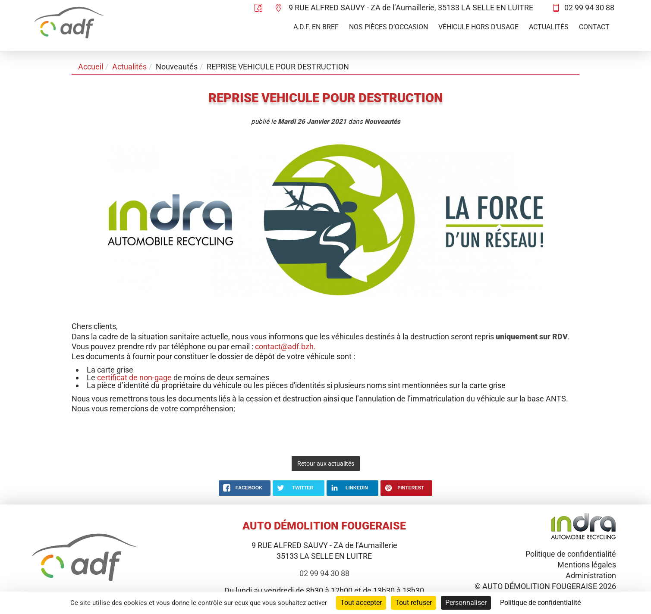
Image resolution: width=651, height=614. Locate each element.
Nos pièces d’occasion (388, 27)
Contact (594, 27)
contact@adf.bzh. (285, 346)
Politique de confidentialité (570, 553)
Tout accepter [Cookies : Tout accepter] (361, 602)
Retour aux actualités (325, 463)
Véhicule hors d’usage (478, 27)
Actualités (549, 27)
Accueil (90, 66)
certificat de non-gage (134, 377)
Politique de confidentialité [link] (540, 602)
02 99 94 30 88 (589, 7)
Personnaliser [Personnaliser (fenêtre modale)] (466, 602)
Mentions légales (586, 564)
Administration (591, 575)
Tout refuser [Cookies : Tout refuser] (413, 602)
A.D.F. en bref (316, 27)
